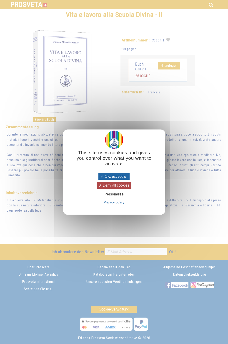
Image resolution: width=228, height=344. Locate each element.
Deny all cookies (114, 185)
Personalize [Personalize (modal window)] (114, 194)
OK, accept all (114, 176)
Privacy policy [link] (114, 202)
